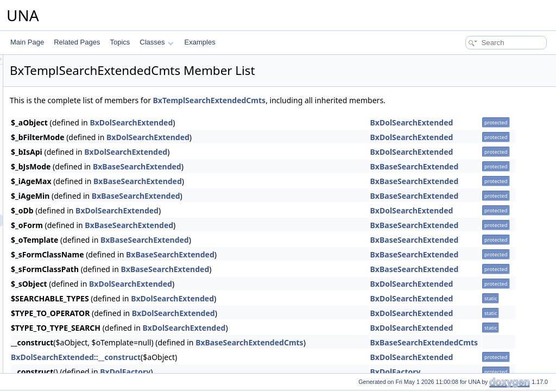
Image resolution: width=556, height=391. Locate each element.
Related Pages (77, 42)
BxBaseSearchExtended (273, 166)
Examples (200, 42)
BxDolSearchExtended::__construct (211, 357)
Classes (156, 42)
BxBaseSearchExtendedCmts (385, 342)
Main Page (27, 42)
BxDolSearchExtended (266, 122)
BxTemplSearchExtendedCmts (345, 100)
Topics (120, 42)
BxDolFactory (261, 372)
